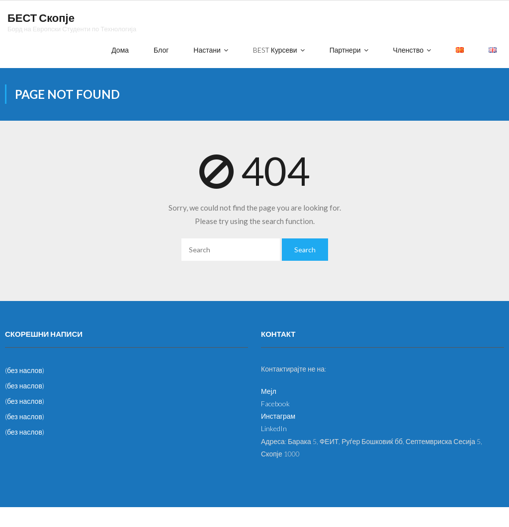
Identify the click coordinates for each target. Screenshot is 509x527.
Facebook (275, 403)
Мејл (268, 391)
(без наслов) (24, 370)
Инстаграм (278, 416)
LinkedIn (274, 428)
